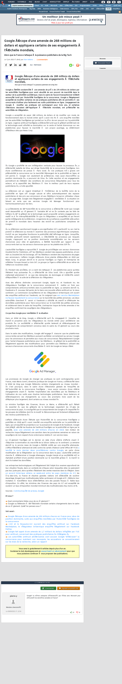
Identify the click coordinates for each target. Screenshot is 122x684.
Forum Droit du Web (74, 12)
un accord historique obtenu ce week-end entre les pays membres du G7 (40, 473)
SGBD (95, 5)
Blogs (37, 2)
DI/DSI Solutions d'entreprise (22, 5)
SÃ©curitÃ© (100, 9)
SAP (92, 9)
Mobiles (108, 5)
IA (42, 5)
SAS (87, 9)
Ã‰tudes (76, 2)
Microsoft (54, 5)
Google (41, 491)
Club (92, 2)
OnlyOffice (116, 9)
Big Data (32, 9)
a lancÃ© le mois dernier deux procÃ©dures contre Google (42, 449)
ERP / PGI (74, 9)
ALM (46, 5)
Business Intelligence (50, 9)
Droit (84, 2)
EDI (76, 5)
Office (101, 5)
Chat (44, 2)
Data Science (64, 9)
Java (61, 5)
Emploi (66, 2)
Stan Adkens (28, 60)
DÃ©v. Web (69, 5)
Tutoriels (21, 2)
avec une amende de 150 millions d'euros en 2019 (39, 430)
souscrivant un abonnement (53, 551)
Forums (11, 2)
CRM (81, 9)
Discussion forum (102, 63)
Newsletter (55, 2)
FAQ (30, 2)
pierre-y (13, 596)
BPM (39, 9)
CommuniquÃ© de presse (25, 491)
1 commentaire (42, 60)
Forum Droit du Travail (57, 12)
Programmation (85, 5)
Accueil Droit (43, 12)
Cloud (37, 5)
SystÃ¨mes (117, 5)
